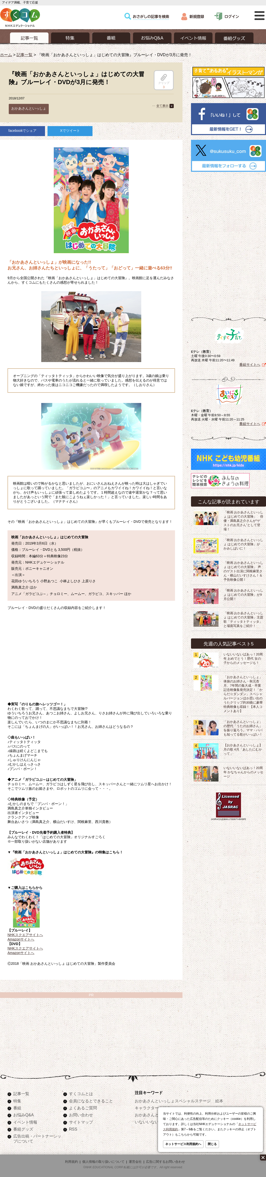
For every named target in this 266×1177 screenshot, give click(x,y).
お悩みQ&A (23, 1115)
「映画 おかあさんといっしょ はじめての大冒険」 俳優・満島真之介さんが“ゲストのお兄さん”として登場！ (244, 521)
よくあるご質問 (83, 1108)
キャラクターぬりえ (153, 1108)
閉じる (212, 1144)
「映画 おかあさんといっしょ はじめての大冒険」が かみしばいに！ (244, 544)
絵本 (219, 1101)
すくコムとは (81, 1093)
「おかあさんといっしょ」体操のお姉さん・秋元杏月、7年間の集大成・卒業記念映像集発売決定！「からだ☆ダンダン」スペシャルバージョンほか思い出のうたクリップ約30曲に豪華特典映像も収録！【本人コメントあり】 (243, 694)
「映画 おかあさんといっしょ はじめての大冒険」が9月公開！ (244, 595)
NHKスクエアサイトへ (25, 935)
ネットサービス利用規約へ (183, 1144)
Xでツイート (70, 131)
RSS (73, 1129)
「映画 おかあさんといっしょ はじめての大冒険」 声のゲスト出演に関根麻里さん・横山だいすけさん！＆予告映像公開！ (244, 571)
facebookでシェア (22, 131)
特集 (17, 1101)
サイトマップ (81, 1122)
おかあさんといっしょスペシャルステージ (173, 1101)
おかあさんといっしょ (28, 108)
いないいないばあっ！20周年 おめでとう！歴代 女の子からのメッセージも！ (243, 659)
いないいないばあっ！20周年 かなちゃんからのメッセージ (244, 772)
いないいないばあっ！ (155, 1122)
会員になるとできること (91, 1101)
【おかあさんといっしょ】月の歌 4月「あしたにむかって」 (243, 750)
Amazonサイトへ (21, 939)
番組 (17, 1108)
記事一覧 (24, 54)
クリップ (163, 79)
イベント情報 (25, 1122)
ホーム (6, 54)
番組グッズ (23, 1129)
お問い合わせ (81, 1115)
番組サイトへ (249, 365)
